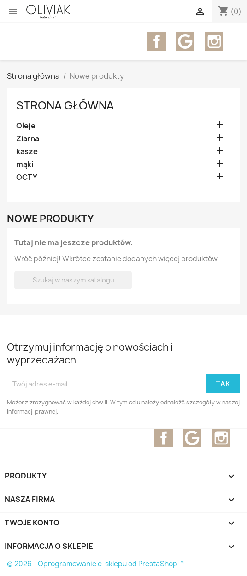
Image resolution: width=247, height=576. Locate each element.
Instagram (214, 41)
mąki (24, 164)
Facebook (156, 41)
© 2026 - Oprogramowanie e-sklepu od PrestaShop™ (95, 564)
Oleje (25, 126)
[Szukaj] (73, 280)
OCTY (26, 177)
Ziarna (27, 139)
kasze (27, 151)
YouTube (185, 41)
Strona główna (65, 105)
